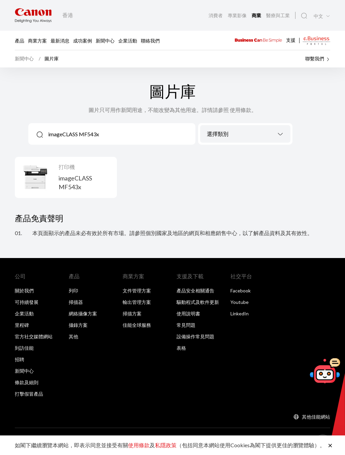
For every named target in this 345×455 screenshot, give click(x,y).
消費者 (216, 15)
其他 (73, 336)
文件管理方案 (137, 290)
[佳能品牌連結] (33, 15)
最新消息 (60, 40)
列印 (73, 290)
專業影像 (238, 15)
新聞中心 (105, 40)
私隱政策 (166, 445)
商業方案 (37, 40)
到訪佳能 (24, 348)
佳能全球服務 (137, 325)
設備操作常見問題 (195, 336)
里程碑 (22, 325)
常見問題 (186, 325)
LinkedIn (239, 313)
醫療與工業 (278, 15)
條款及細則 (26, 382)
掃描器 (76, 302)
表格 (181, 348)
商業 (257, 15)
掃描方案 (132, 313)
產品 (19, 40)
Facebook (240, 290)
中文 (318, 16)
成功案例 (82, 40)
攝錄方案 (78, 325)
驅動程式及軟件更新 (198, 302)
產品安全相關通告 (195, 290)
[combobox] (245, 134)
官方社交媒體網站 (34, 336)
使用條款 (139, 445)
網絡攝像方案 (83, 313)
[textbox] (245, 134)
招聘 (19, 359)
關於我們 (24, 290)
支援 (290, 39)
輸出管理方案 (137, 302)
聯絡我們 (150, 40)
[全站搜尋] (304, 15)
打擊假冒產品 (29, 394)
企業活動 (127, 40)
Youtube (239, 302)
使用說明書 (188, 313)
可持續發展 (26, 302)
